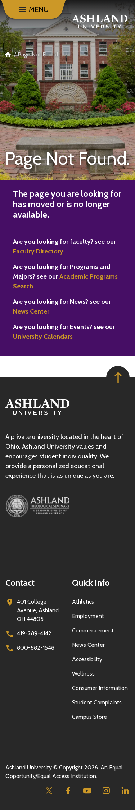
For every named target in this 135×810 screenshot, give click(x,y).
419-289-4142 (34, 633)
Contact (20, 582)
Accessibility (87, 659)
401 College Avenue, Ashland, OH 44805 (38, 610)
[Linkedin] (125, 790)
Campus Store (89, 716)
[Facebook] (67, 790)
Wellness (83, 673)
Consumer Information (100, 688)
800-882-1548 (35, 647)
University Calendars (43, 336)
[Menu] (33, 9)
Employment (88, 616)
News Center (31, 311)
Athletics (83, 601)
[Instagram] (106, 790)
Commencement (93, 630)
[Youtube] (86, 790)
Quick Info (91, 582)
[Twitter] (48, 790)
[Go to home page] (100, 22)
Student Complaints (97, 702)
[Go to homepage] (37, 415)
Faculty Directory (38, 251)
